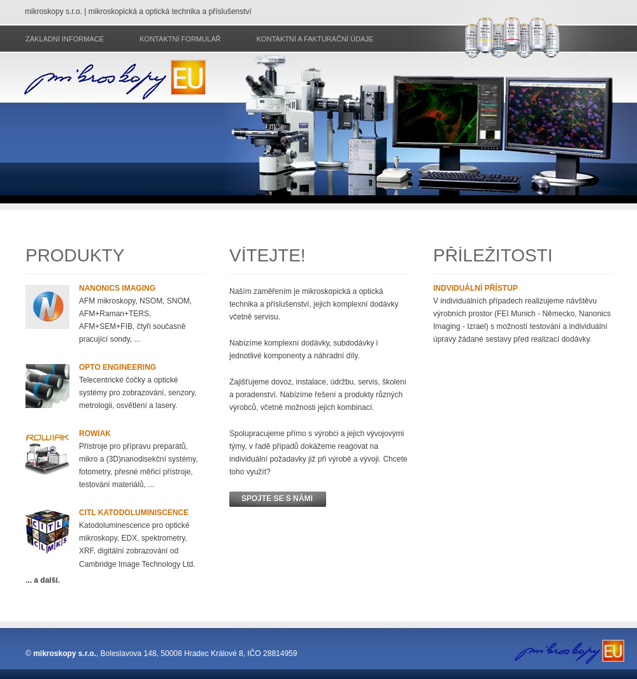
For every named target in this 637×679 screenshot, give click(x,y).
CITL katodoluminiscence (134, 512)
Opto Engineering (117, 367)
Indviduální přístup (475, 288)
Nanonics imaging (117, 288)
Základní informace (64, 39)
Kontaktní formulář (180, 39)
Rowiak (95, 433)
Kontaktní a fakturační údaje (314, 39)
